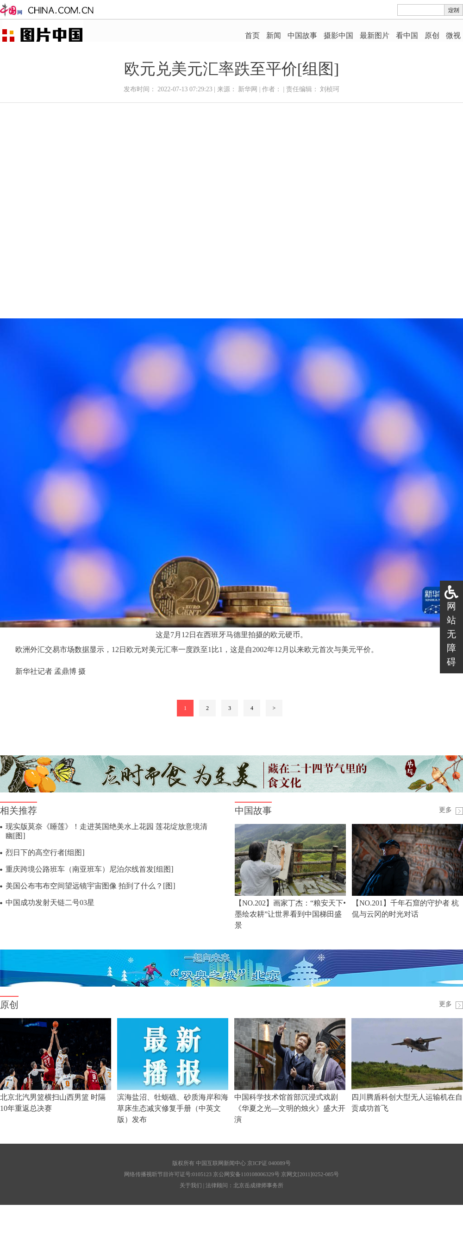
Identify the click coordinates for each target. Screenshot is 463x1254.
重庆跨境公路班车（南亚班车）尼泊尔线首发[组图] (90, 869)
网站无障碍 (451, 634)
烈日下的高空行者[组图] (45, 852)
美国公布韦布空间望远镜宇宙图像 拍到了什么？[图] (90, 886)
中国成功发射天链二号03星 (50, 902)
